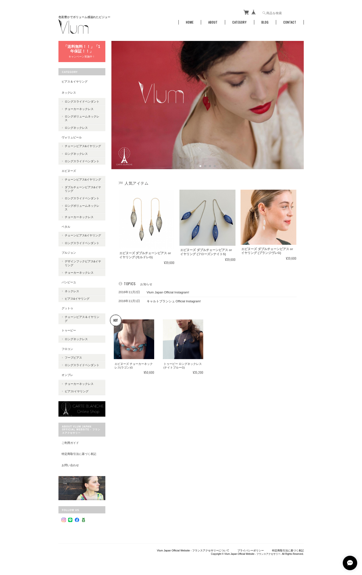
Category (239, 22)
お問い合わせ (70, 465)
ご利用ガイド (70, 442)
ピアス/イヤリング (77, 391)
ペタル (66, 226)
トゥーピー (69, 330)
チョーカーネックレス (79, 108)
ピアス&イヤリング (77, 298)
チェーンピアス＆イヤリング (82, 318)
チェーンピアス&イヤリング (83, 146)
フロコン (67, 348)
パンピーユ (69, 282)
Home (190, 22)
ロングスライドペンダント (82, 101)
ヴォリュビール (72, 137)
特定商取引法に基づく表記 (79, 453)
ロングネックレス (76, 127)
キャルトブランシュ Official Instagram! (170, 301)
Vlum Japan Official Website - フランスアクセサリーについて (193, 550)
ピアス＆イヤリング (75, 81)
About (213, 22)
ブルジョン (69, 252)
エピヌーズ (69, 170)
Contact (289, 22)
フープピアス (73, 357)
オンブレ (67, 374)
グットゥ (67, 308)
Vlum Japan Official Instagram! (164, 292)
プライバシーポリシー (250, 550)
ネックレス (69, 92)
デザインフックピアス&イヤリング (83, 263)
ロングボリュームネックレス (82, 118)
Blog (265, 22)
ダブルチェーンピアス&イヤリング (83, 189)
